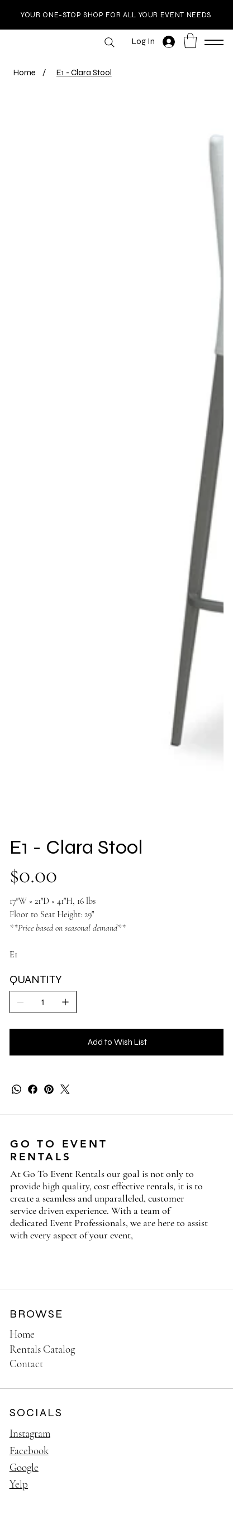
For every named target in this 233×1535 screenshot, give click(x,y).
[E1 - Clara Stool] (84, 72)
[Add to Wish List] (116, 1042)
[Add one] (65, 1002)
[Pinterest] (49, 1090)
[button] (190, 40)
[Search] (109, 42)
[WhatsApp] (16, 1090)
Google (24, 1467)
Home (22, 1334)
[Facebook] (33, 1090)
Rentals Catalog (42, 1349)
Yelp (18, 1484)
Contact (26, 1364)
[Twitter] (65, 1090)
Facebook (29, 1450)
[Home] (24, 72)
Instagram (29, 1433)
